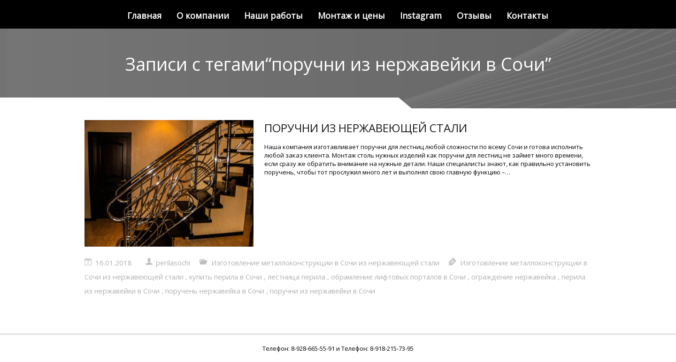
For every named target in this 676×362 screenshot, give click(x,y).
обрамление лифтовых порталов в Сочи (398, 276)
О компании (203, 15)
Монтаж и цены (351, 15)
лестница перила (296, 276)
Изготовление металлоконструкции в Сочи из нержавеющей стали (325, 262)
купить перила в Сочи (225, 276)
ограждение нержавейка (513, 276)
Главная (144, 15)
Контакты (527, 15)
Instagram (421, 15)
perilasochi (173, 262)
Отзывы (474, 15)
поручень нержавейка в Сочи (214, 290)
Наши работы (273, 15)
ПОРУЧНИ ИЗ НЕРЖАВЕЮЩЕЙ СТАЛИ (365, 128)
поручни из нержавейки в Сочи (322, 290)
